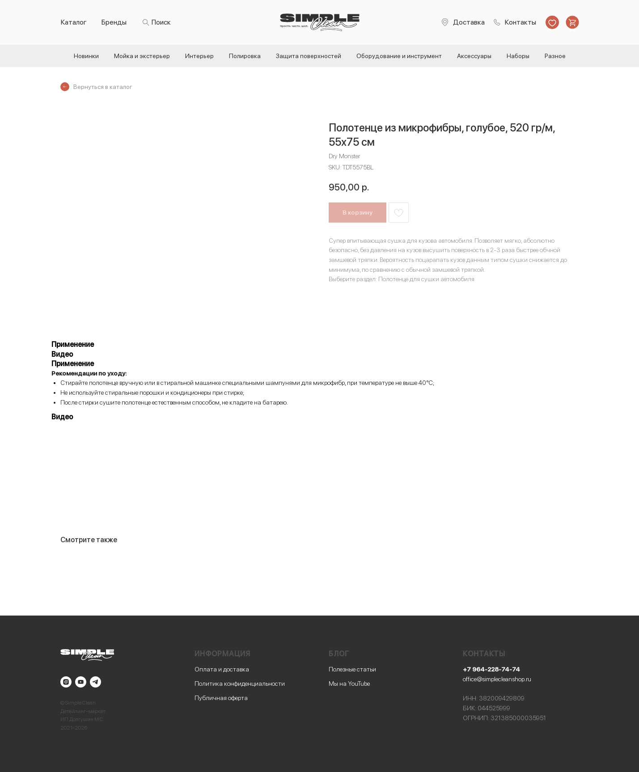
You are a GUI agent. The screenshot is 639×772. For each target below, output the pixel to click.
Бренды (114, 22)
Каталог (74, 22)
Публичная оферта (221, 697)
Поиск (161, 22)
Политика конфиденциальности (240, 683)
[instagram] (66, 682)
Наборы (518, 55)
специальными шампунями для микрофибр (283, 382)
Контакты (520, 22)
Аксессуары (474, 55)
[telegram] (95, 682)
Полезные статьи (352, 669)
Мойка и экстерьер (142, 55)
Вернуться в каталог (102, 86)
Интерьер (199, 55)
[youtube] (80, 682)
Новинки (86, 55)
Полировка (245, 55)
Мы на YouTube (349, 683)
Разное (555, 55)
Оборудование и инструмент (399, 55)
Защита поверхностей (308, 55)
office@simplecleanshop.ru (497, 679)
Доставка (469, 22)
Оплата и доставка (222, 669)
